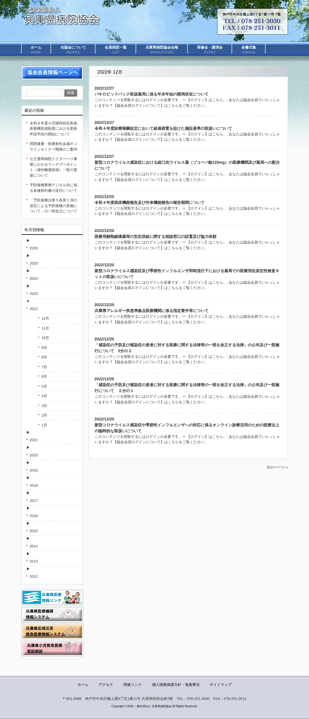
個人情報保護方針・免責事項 (176, 684)
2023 (34, 294)
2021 (34, 440)
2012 (34, 576)
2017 (34, 501)
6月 (44, 376)
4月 (44, 396)
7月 (44, 367)
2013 (34, 561)
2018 (34, 485)
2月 (44, 415)
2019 (34, 470)
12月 (45, 318)
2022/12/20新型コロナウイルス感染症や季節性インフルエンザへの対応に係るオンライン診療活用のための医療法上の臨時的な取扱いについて (187, 425)
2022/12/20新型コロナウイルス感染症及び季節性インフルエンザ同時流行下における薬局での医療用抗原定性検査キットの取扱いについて (187, 271)
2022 (34, 309)
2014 (34, 546)
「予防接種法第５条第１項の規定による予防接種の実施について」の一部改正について (53, 205)
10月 (45, 338)
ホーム (82, 684)
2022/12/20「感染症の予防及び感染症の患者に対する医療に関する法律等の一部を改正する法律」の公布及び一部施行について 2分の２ (187, 345)
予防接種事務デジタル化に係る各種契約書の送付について (53, 188)
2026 (34, 248)
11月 (45, 328)
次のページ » (277, 467)
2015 (34, 531)
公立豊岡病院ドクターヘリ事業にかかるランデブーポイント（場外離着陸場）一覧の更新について (53, 167)
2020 (34, 455)
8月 (44, 357)
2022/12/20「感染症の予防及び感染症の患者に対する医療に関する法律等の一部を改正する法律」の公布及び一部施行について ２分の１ (187, 385)
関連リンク (132, 684)
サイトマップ (221, 684)
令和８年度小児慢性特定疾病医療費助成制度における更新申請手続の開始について (53, 128)
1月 (44, 425)
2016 (34, 516)
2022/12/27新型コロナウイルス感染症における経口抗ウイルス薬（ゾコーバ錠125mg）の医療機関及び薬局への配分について (187, 162)
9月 (44, 347)
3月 (44, 406)
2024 (34, 278)
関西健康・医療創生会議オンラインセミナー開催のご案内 (53, 146)
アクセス (106, 684)
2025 (34, 263)
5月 (44, 386)
